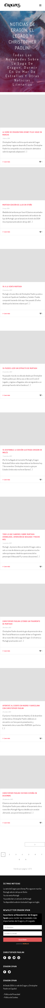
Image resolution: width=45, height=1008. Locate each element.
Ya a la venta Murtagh (12, 286)
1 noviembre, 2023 (7, 543)
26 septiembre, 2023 (8, 799)
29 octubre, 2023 (7, 627)
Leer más (6, 162)
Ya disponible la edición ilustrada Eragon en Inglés (21, 902)
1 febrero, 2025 (6, 138)
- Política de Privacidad (11, 994)
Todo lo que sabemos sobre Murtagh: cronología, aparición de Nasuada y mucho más (21, 537)
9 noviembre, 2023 (7, 290)
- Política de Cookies (10, 997)
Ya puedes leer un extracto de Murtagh (20, 368)
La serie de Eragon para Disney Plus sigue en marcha (22, 889)
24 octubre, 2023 (7, 712)
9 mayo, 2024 (6, 208)
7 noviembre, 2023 (7, 456)
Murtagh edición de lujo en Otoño (17, 205)
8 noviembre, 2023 (7, 372)
